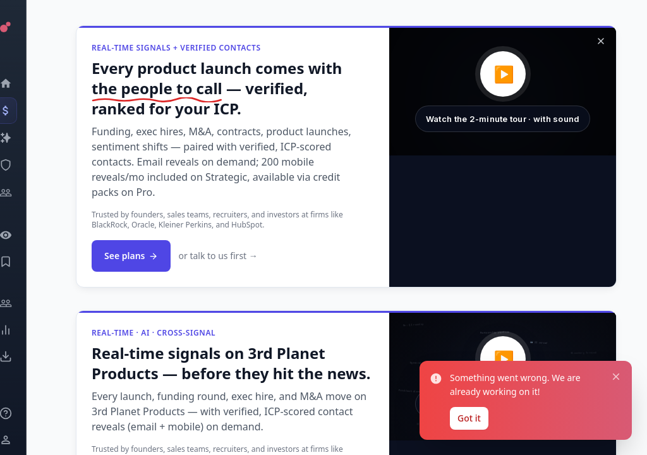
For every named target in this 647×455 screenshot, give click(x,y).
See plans (131, 256)
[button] (502, 91)
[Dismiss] (600, 41)
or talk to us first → (217, 256)
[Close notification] (616, 376)
